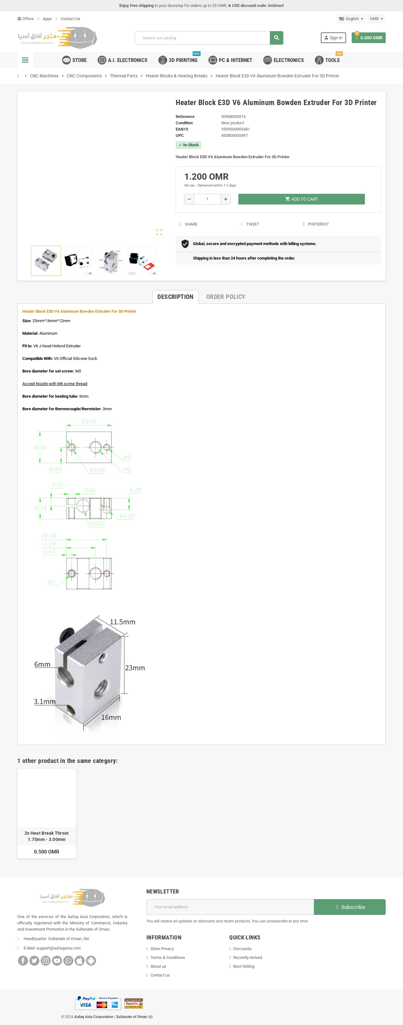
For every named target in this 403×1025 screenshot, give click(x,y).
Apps (45, 18)
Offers (25, 18)
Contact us (160, 975)
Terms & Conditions (167, 957)
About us (158, 966)
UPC (180, 135)
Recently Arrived (247, 957)
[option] (47, 814)
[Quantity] (207, 199)
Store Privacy (162, 948)
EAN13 (182, 129)
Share (188, 224)
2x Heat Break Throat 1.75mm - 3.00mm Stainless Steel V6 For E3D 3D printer (46, 837)
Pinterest (316, 224)
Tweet (250, 224)
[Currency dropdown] (376, 19)
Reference (185, 116)
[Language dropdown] (351, 19)
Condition (184, 122)
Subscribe (350, 907)
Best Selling (243, 966)
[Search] (209, 38)
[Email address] (230, 907)
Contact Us (68, 18)
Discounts (242, 948)
